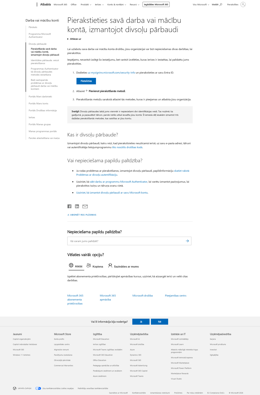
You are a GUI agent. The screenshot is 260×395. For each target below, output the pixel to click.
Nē (159, 321)
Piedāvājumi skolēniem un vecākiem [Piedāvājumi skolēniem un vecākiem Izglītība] (107, 371)
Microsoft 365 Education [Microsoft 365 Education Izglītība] (103, 355)
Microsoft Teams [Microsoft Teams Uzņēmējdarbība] (136, 376)
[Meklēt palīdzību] (217, 4)
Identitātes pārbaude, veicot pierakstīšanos (45, 62)
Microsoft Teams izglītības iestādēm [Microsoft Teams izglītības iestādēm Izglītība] (107, 349)
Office (73, 4)
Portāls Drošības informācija (43, 110)
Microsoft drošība (142, 295)
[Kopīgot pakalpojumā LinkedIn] (75, 205)
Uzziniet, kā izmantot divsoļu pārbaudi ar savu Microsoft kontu (112, 192)
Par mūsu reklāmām (195, 393)
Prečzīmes (178, 393)
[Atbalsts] (45, 4)
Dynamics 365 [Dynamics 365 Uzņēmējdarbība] (135, 355)
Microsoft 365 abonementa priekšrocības (75, 299)
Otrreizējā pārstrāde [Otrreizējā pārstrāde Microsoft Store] (62, 360)
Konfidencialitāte (139, 393)
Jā (141, 321)
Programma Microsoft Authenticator (40, 35)
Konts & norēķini (115, 4)
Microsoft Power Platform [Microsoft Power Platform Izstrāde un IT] (181, 368)
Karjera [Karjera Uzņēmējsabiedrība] (213, 339)
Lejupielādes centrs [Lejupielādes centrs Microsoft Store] (62, 344)
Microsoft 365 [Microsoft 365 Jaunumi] (18, 349)
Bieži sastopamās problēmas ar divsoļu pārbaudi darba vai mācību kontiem (44, 84)
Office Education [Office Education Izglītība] (99, 360)
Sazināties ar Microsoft (118, 393)
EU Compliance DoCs (215, 393)
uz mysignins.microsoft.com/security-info (111, 72)
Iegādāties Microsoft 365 (156, 4)
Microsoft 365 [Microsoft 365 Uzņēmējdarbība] (135, 360)
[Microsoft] (24, 4)
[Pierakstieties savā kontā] (236, 4)
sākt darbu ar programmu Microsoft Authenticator (118, 181)
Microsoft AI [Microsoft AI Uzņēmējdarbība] (135, 339)
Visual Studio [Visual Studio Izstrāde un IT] (176, 378)
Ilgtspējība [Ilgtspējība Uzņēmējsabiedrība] (214, 355)
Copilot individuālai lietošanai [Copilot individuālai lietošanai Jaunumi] (25, 344)
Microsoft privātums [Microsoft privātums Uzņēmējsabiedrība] (218, 344)
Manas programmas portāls (43, 131)
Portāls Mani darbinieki (40, 96)
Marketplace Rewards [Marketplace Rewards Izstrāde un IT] (180, 373)
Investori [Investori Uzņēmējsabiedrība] (213, 349)
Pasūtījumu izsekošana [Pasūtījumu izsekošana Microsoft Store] (63, 355)
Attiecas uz (75, 38)
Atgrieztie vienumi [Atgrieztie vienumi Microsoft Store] (61, 349)
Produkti (85, 4)
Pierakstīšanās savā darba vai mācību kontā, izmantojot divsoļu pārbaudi (45, 51)
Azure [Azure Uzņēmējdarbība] (132, 349)
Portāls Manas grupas (40, 124)
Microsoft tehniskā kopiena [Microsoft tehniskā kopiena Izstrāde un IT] (182, 357)
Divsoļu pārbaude (37, 43)
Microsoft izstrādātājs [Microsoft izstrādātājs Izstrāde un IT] (180, 339)
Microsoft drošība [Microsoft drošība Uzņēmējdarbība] (137, 344)
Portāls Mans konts (38, 103)
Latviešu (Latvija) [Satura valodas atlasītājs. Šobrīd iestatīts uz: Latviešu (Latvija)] (24, 388)
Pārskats (33, 27)
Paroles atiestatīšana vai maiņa (44, 138)
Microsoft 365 (60, 4)
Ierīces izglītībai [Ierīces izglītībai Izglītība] (99, 344)
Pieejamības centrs (175, 295)
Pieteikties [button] (86, 81)
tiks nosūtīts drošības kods (127, 147)
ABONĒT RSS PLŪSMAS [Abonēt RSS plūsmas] (83, 214)
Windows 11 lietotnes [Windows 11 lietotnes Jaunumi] (21, 355)
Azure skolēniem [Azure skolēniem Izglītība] (99, 376)
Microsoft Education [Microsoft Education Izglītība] (101, 339)
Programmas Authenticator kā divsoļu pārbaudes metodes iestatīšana (44, 71)
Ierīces (98, 4)
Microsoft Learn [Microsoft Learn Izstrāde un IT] (177, 344)
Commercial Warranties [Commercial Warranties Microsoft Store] (63, 365)
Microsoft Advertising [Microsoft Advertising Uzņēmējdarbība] (138, 365)
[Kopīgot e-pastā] (83, 205)
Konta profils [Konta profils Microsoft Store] (59, 339)
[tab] (76, 266)
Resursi (133, 4)
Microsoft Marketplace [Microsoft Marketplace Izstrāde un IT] (180, 363)
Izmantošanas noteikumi (160, 393)
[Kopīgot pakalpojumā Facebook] (69, 205)
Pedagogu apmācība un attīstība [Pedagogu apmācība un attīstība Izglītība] (106, 365)
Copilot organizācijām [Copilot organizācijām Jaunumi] (22, 339)
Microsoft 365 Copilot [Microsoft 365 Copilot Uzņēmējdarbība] (138, 371)
